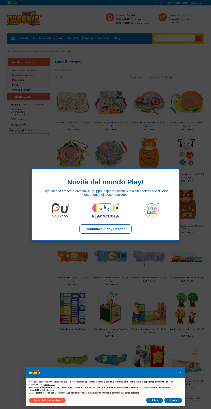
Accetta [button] (173, 400)
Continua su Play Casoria (105, 229)
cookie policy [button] (49, 384)
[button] (180, 372)
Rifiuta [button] (154, 400)
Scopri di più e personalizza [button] (47, 400)
